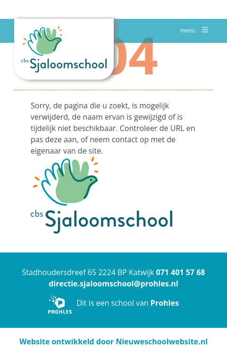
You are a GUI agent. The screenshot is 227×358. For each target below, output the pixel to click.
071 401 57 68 (180, 272)
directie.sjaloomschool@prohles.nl (113, 283)
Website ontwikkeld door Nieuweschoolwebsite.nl (113, 341)
